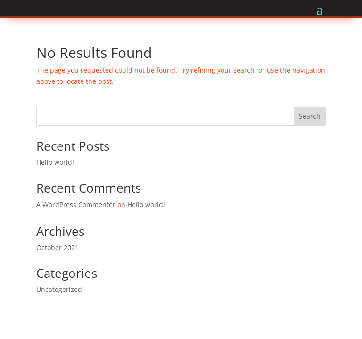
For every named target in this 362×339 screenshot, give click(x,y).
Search (310, 116)
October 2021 (57, 247)
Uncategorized (59, 289)
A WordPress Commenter (75, 204)
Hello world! (55, 162)
